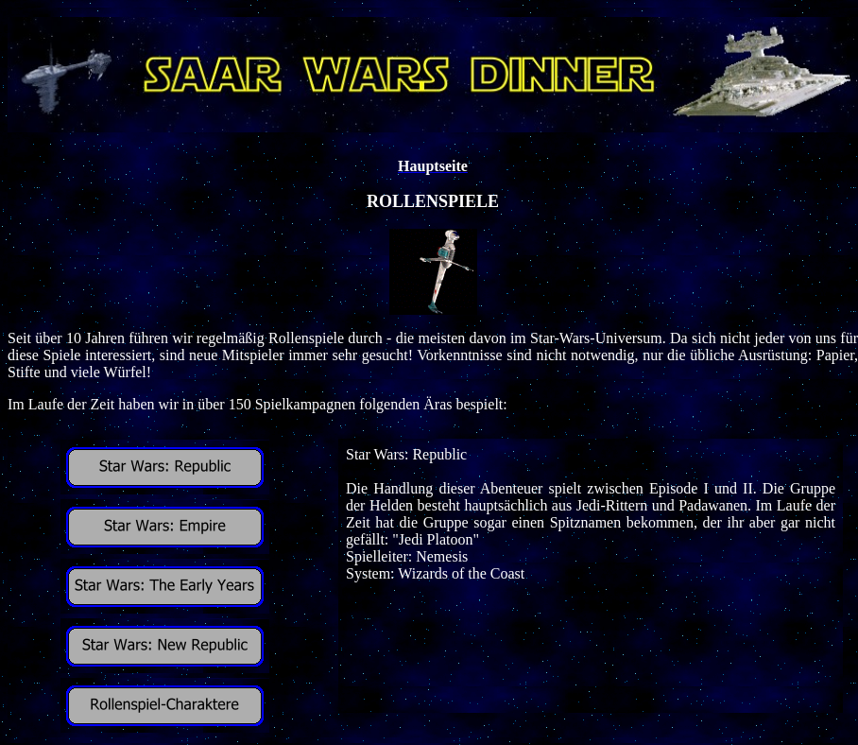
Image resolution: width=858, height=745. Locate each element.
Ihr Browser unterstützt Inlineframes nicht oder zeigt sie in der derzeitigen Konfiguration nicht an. (590, 576)
